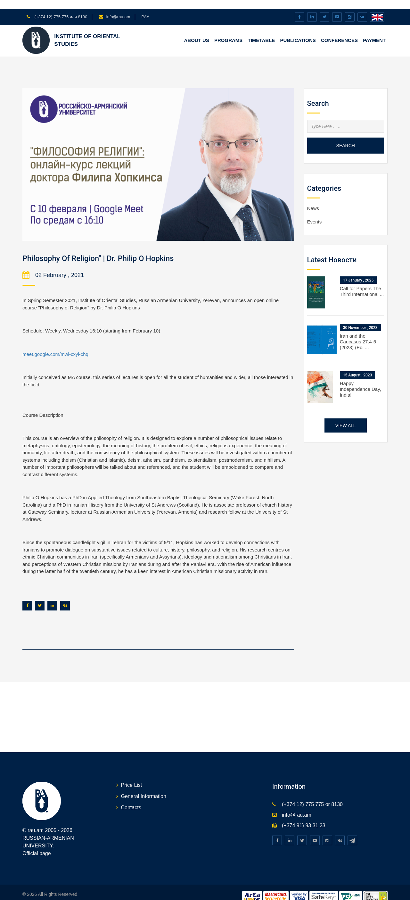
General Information (143, 787)
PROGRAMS (228, 31)
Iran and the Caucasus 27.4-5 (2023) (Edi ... (358, 332)
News (313, 199)
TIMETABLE (261, 31)
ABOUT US (196, 31)
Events (314, 212)
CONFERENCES (339, 31)
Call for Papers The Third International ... (362, 282)
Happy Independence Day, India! (360, 380)
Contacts (131, 798)
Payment (374, 31)
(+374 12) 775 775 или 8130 (60, 7)
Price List (131, 776)
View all (345, 416)
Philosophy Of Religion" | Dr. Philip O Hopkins (118, 248)
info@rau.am (118, 7)
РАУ (145, 7)
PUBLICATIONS (298, 31)
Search (345, 136)
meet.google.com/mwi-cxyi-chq (55, 345)
